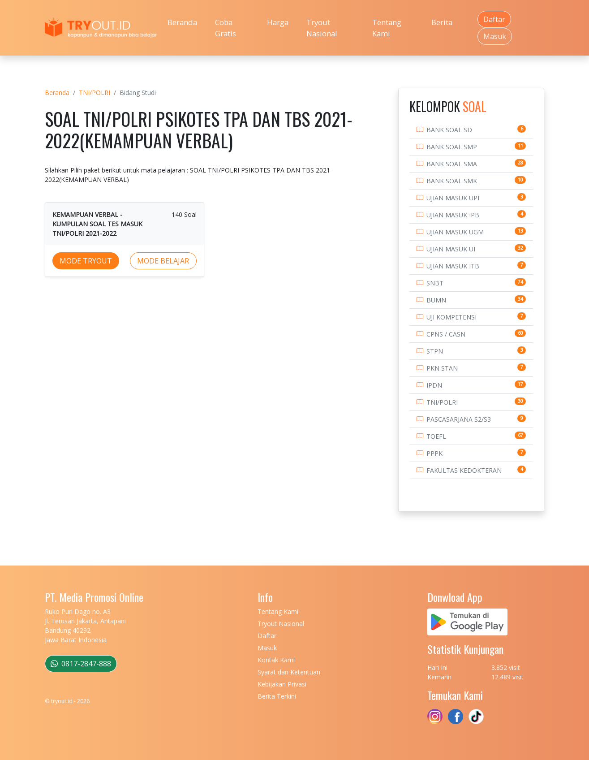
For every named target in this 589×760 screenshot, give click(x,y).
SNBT (434, 283)
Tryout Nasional (321, 28)
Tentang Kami (386, 28)
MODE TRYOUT (86, 261)
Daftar (494, 19)
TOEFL (436, 436)
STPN (434, 351)
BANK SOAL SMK (451, 181)
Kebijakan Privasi (282, 684)
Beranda (182, 22)
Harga (277, 22)
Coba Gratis (225, 28)
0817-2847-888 (81, 664)
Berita (441, 22)
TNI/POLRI (94, 92)
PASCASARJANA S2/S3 (458, 419)
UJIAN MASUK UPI (452, 198)
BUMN (436, 300)
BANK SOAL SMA (451, 164)
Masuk (494, 36)
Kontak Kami (276, 660)
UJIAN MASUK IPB (452, 215)
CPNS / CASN (445, 334)
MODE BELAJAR (163, 261)
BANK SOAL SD (449, 129)
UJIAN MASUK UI (450, 249)
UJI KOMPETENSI (451, 317)
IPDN (434, 385)
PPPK (434, 453)
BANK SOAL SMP (451, 146)
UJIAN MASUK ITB (452, 266)
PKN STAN (442, 368)
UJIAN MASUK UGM (455, 232)
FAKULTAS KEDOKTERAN (464, 470)
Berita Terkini (277, 696)
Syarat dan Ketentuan (289, 672)
